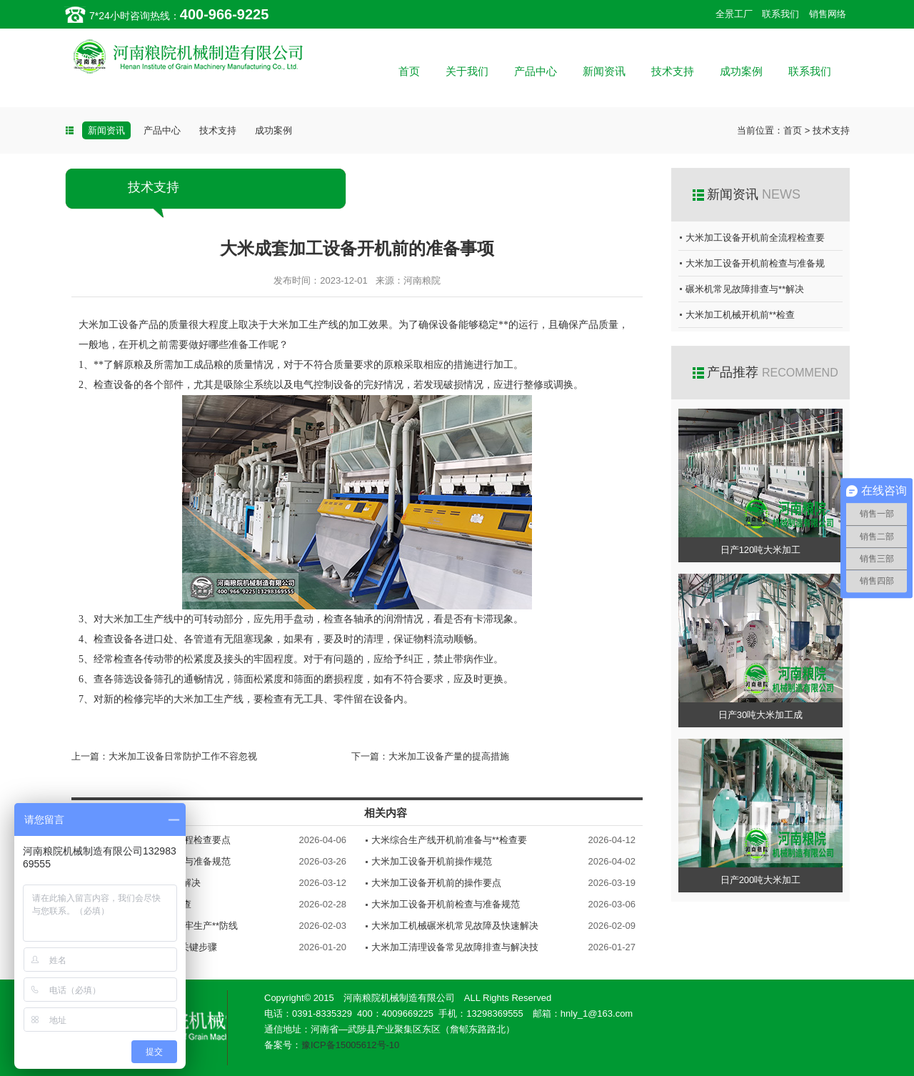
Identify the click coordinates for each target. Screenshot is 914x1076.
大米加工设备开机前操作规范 (431, 861)
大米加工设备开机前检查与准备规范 (445, 904)
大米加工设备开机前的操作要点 (436, 882)
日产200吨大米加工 (760, 880)
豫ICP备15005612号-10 (350, 1045)
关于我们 (467, 71)
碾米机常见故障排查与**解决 (745, 289)
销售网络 (827, 14)
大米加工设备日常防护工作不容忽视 (183, 756)
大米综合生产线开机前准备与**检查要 (449, 840)
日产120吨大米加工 (760, 549)
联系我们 (780, 14)
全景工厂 (734, 14)
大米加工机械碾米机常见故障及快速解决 (454, 925)
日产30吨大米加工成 (760, 714)
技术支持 (672, 71)
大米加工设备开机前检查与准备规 (755, 263)
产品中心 (535, 71)
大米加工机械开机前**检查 (740, 314)
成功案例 (741, 71)
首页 (409, 71)
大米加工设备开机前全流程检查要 (755, 237)
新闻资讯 (604, 71)
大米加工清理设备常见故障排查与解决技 (454, 947)
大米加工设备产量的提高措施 (448, 756)
